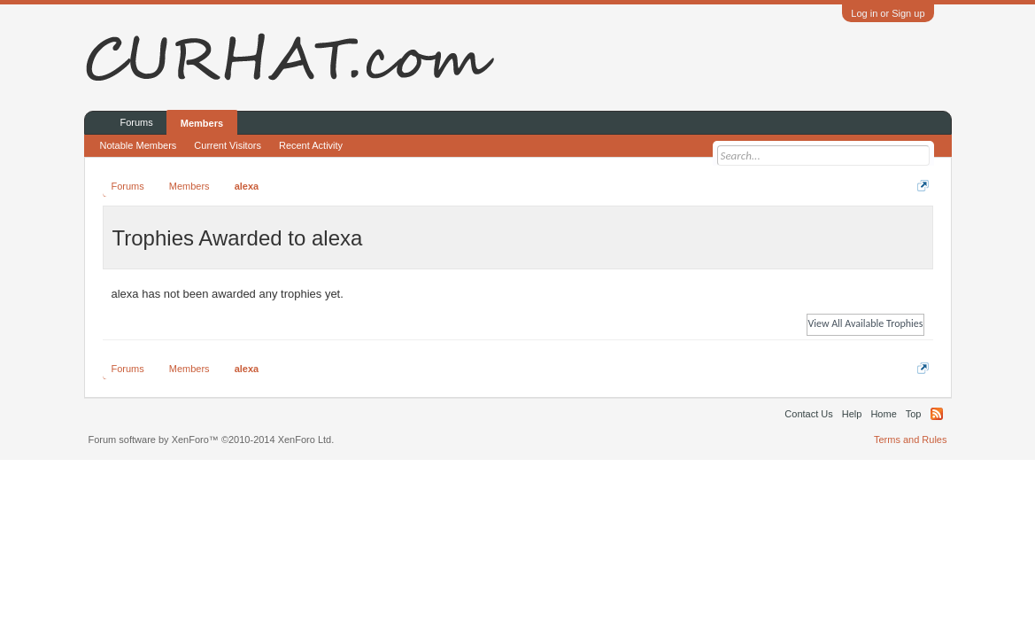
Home (883, 413)
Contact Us (808, 413)
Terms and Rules (910, 439)
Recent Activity (311, 145)
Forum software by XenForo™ (212, 439)
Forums (136, 122)
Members (202, 123)
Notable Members (138, 145)
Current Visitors (227, 145)
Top (914, 413)
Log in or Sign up (887, 13)
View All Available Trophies (865, 323)
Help (852, 413)
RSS (937, 414)
